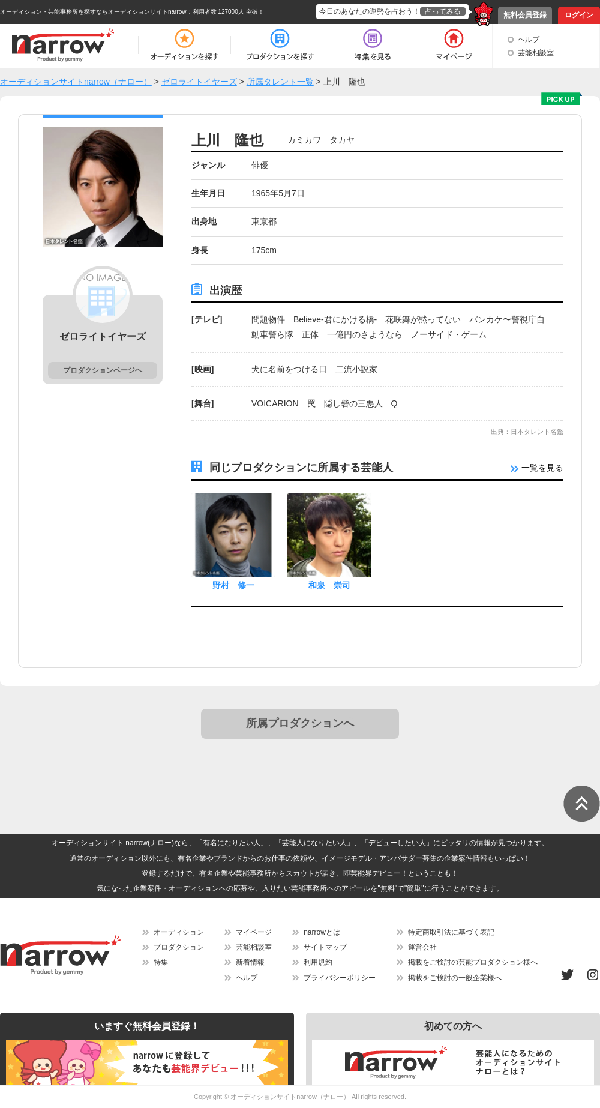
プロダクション (179, 947)
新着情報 (250, 962)
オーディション (179, 932)
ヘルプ (528, 39)
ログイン (579, 15)
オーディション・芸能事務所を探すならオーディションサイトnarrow (93, 11)
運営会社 (422, 947)
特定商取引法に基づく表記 (451, 932)
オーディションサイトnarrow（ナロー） (290, 1096)
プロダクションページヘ (102, 370)
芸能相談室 (536, 53)
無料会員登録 (525, 15)
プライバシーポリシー (340, 978)
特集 (161, 962)
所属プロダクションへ (300, 723)
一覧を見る (537, 467)
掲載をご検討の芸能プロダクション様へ (473, 962)
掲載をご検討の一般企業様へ (455, 978)
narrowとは (322, 932)
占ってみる (443, 11)
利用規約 (318, 962)
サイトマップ (325, 947)
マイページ (254, 932)
